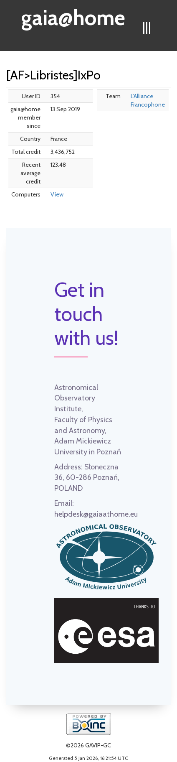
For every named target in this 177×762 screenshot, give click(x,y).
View (57, 194)
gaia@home (73, 15)
